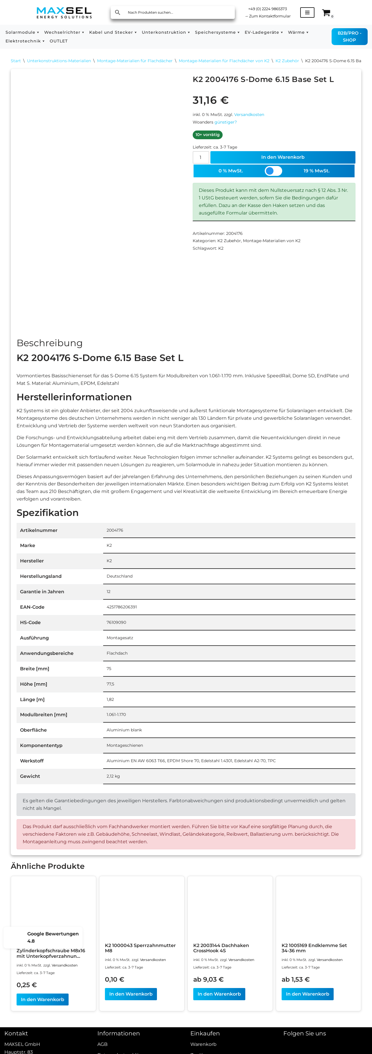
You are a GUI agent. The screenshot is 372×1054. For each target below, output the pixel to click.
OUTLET (59, 41)
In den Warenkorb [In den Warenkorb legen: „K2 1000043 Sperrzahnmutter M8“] (131, 1010)
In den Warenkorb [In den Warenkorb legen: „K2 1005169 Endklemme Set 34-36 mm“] (307, 1010)
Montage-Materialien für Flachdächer (135, 61)
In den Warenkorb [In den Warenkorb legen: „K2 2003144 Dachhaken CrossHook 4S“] (219, 1010)
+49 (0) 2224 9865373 (269, 8)
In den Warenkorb (283, 159)
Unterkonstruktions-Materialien (59, 61)
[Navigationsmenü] (311, 12)
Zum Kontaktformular (269, 16)
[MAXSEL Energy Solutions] (64, 12)
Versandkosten (249, 115)
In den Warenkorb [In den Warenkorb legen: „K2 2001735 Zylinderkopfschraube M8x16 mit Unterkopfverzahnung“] (42, 1016)
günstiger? (225, 123)
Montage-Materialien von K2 (272, 245)
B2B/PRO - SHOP (350, 36)
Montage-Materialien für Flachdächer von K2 (224, 61)
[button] (38, 32)
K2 (220, 253)
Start (16, 61)
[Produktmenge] (201, 159)
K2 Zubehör (287, 61)
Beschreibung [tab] (50, 343)
